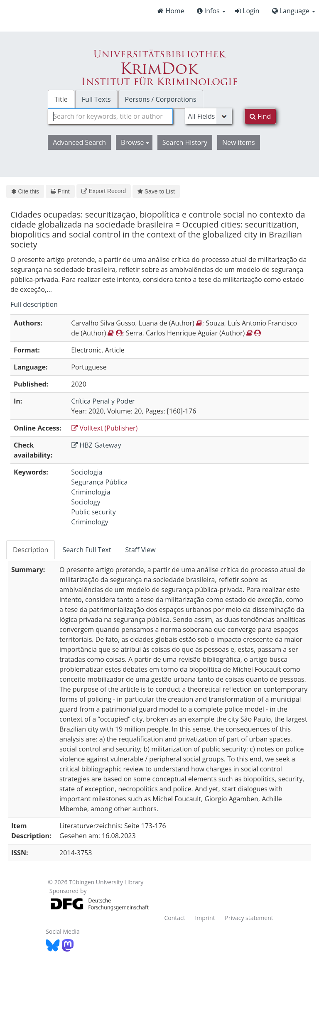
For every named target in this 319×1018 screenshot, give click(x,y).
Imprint (205, 918)
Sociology (85, 502)
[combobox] (110, 116)
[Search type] (208, 116)
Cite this (25, 191)
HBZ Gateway (96, 445)
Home (170, 10)
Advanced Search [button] (79, 142)
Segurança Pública (99, 482)
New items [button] (238, 142)
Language (293, 10)
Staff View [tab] (140, 549)
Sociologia (86, 472)
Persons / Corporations (160, 99)
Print (60, 191)
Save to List (156, 191)
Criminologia (90, 492)
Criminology (89, 521)
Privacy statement (249, 918)
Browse (135, 142)
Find (260, 116)
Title (61, 99)
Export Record (103, 191)
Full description (34, 304)
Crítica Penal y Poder (103, 401)
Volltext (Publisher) (104, 428)
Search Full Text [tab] (86, 549)
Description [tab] (30, 549)
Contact (174, 918)
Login (247, 10)
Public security (93, 511)
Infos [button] (211, 10)
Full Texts (96, 99)
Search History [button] (184, 142)
